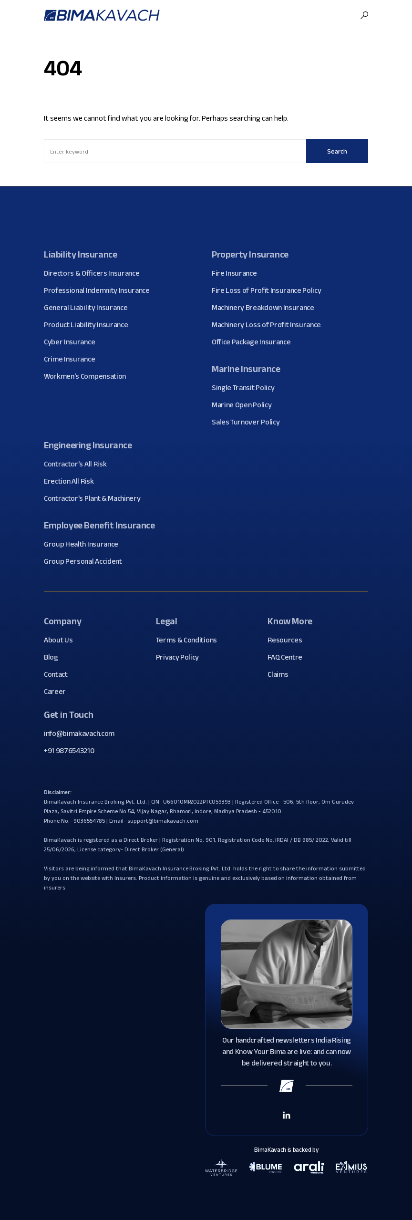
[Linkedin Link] (286, 1114)
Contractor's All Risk (78, 464)
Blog (54, 657)
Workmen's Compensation (88, 376)
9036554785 (89, 820)
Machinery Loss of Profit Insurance (270, 325)
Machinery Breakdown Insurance (266, 307)
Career (58, 691)
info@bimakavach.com (79, 733)
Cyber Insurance (73, 342)
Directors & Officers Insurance (95, 273)
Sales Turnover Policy (249, 422)
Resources (288, 640)
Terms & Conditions (190, 640)
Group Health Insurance (84, 544)
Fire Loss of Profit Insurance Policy (270, 290)
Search (337, 151)
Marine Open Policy (245, 405)
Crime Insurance (73, 359)
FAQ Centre (288, 657)
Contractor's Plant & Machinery (95, 498)
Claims (281, 674)
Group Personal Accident (86, 561)
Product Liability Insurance (89, 325)
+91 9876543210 (69, 750)
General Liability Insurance (89, 307)
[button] (364, 15)
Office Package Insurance (255, 342)
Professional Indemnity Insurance (100, 290)
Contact (59, 674)
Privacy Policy (181, 657)
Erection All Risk (72, 481)
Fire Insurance (238, 273)
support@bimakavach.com (162, 820)
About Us (62, 640)
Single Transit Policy (246, 387)
